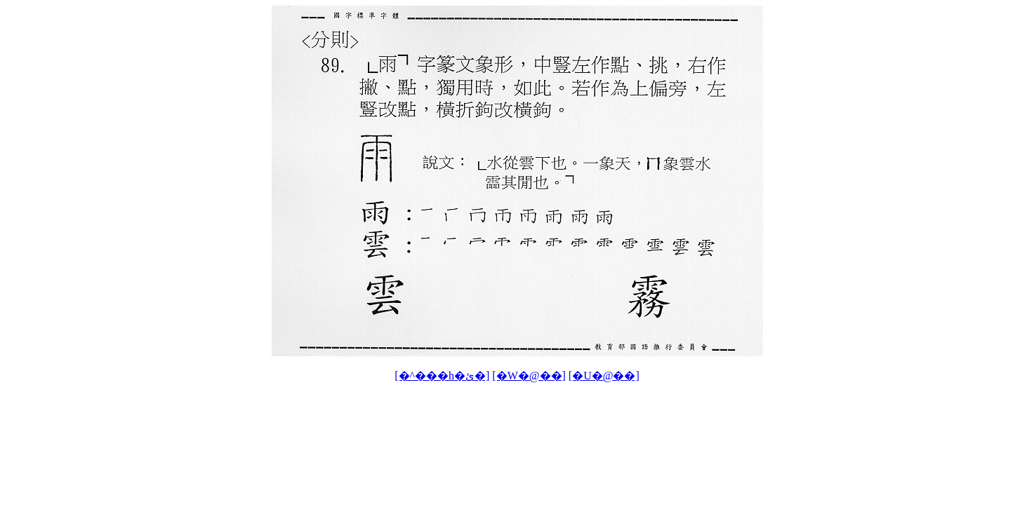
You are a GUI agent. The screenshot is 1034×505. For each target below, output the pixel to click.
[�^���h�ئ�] (442, 376)
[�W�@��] (529, 376)
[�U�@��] (604, 376)
